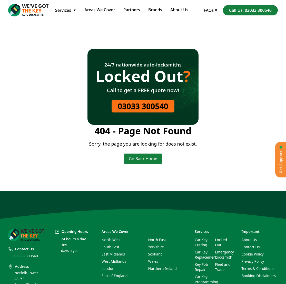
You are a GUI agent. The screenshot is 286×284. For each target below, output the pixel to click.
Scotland (155, 254)
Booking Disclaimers (258, 275)
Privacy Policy (252, 261)
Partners (131, 10)
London (108, 268)
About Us (179, 10)
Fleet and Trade (222, 267)
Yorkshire (156, 246)
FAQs (210, 10)
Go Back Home (143, 159)
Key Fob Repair (201, 267)
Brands (155, 10)
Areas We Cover (99, 10)
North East (157, 239)
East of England (115, 275)
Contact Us (250, 246)
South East (111, 246)
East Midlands (113, 254)
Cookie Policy (252, 254)
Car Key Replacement (203, 255)
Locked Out (221, 242)
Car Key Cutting (201, 242)
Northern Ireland (162, 268)
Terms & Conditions (257, 268)
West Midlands (114, 261)
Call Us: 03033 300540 (250, 10)
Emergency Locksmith (223, 255)
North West (111, 239)
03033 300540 (143, 106)
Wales (153, 261)
